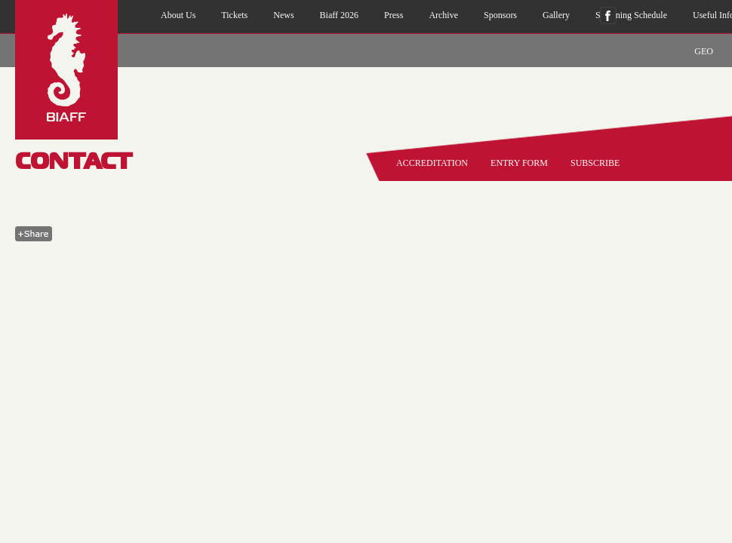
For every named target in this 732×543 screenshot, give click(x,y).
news (283, 15)
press (393, 15)
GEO (703, 51)
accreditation (432, 163)
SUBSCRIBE (595, 163)
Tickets (234, 15)
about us (178, 15)
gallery (556, 15)
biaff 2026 (339, 15)
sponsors (500, 15)
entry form (519, 163)
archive (443, 15)
